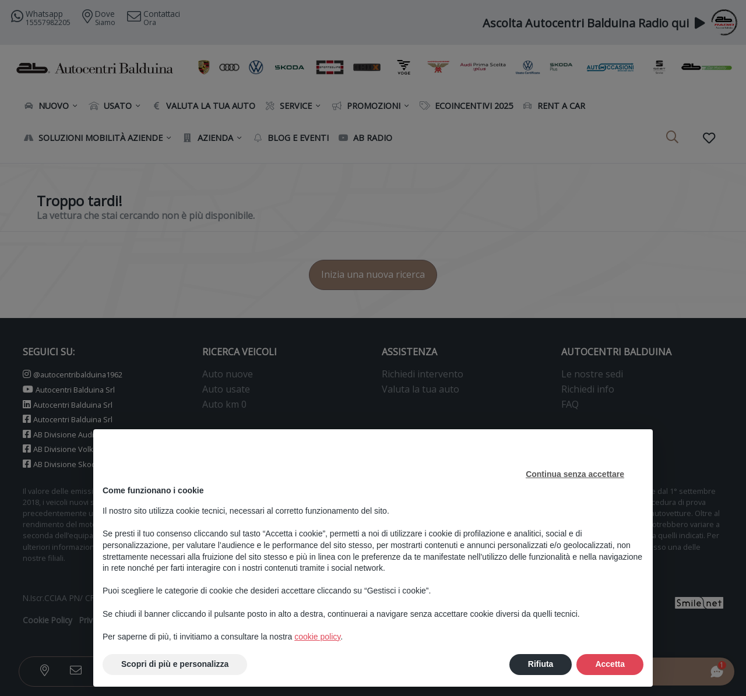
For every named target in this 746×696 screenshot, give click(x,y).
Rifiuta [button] (541, 664)
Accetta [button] (610, 664)
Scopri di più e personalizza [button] (174, 664)
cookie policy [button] (317, 636)
